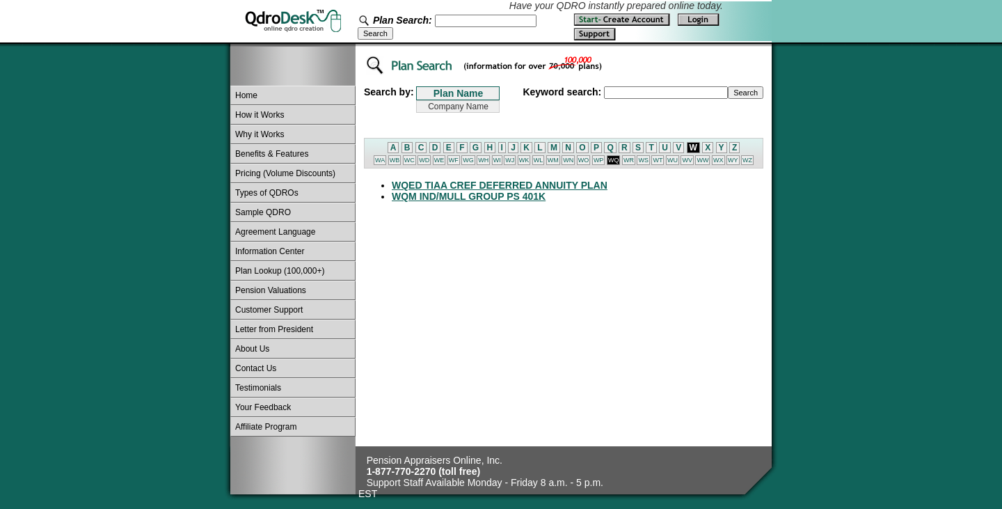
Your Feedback (263, 407)
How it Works (259, 115)
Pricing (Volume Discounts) (285, 173)
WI (497, 160)
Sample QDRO (263, 212)
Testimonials (258, 388)
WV (687, 160)
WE (439, 160)
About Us (252, 349)
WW (702, 160)
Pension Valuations (270, 290)
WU (672, 160)
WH (483, 160)
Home (246, 95)
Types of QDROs (267, 193)
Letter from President (274, 329)
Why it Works (259, 134)
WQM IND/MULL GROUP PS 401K (469, 196)
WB (395, 160)
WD (424, 160)
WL (538, 160)
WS (643, 160)
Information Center (269, 251)
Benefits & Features (271, 154)
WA (380, 160)
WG (468, 160)
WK (524, 160)
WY (733, 160)
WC (409, 160)
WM (553, 160)
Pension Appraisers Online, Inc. (434, 460)
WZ (747, 160)
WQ (613, 160)
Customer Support (269, 310)
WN (568, 160)
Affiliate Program (265, 427)
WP (599, 160)
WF (454, 160)
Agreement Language (275, 232)
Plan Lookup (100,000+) (279, 271)
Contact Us (255, 368)
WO (583, 160)
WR (628, 160)
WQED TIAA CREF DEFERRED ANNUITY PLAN (499, 185)
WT (657, 160)
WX (718, 160)
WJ (509, 160)
